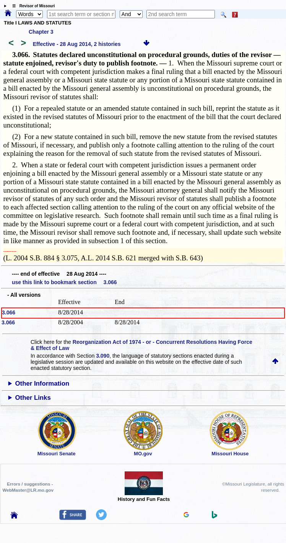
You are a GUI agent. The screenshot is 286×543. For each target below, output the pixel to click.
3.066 (8, 312)
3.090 (102, 356)
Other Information (42, 383)
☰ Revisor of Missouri (31, 6)
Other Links (33, 397)
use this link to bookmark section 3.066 (64, 282)
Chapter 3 (41, 32)
